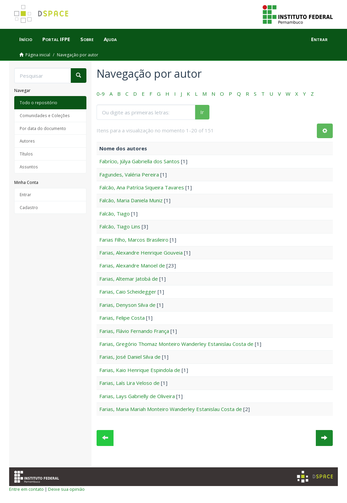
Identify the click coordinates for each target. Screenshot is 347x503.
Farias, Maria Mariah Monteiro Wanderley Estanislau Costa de (170, 409)
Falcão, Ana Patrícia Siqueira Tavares (141, 187)
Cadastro (29, 207)
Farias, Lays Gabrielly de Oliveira (137, 396)
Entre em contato (26, 489)
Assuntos (29, 166)
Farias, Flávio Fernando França (134, 331)
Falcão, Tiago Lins (119, 226)
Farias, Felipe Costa (122, 317)
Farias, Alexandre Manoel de (132, 265)
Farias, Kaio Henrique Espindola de (139, 370)
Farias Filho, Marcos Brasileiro (133, 239)
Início (25, 39)
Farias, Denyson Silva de (127, 304)
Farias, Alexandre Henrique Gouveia (141, 252)
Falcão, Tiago (114, 213)
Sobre (87, 39)
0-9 (101, 93)
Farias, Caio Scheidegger (127, 291)
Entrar (25, 194)
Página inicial (37, 55)
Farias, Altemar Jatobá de (128, 278)
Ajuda (110, 39)
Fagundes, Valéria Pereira (129, 174)
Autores (27, 141)
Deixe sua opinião (66, 489)
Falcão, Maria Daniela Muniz (131, 200)
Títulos (26, 153)
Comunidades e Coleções (45, 115)
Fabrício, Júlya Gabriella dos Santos (139, 161)
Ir (202, 112)
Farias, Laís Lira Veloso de (129, 382)
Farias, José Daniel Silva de (130, 356)
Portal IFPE (56, 39)
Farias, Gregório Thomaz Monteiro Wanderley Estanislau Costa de (176, 343)
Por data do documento (43, 128)
